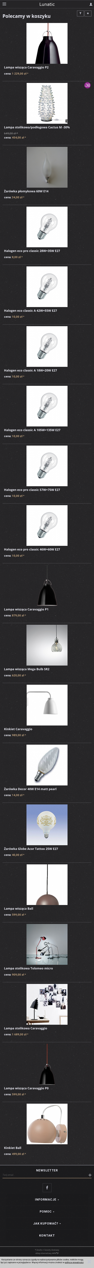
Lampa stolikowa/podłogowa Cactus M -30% (37, 127)
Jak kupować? (47, 1223)
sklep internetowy (47, 1253)
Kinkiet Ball (12, 1148)
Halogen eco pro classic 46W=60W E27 (32, 549)
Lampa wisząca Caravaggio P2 (26, 67)
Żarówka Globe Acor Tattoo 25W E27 (31, 849)
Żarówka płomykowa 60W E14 (26, 191)
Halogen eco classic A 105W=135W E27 (32, 430)
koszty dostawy (52, 1250)
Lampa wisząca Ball (18, 908)
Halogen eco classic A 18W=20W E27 (30, 370)
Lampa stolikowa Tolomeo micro (28, 968)
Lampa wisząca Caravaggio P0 (26, 1088)
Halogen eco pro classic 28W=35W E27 (32, 251)
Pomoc (47, 1211)
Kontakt (47, 1235)
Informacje (47, 1199)
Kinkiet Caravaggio (18, 729)
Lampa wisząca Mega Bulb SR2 (26, 669)
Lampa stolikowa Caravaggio (25, 1028)
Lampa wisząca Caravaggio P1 (26, 609)
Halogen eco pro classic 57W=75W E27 (32, 490)
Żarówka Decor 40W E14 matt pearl (30, 789)
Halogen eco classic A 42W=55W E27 (30, 311)
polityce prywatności (74, 1262)
